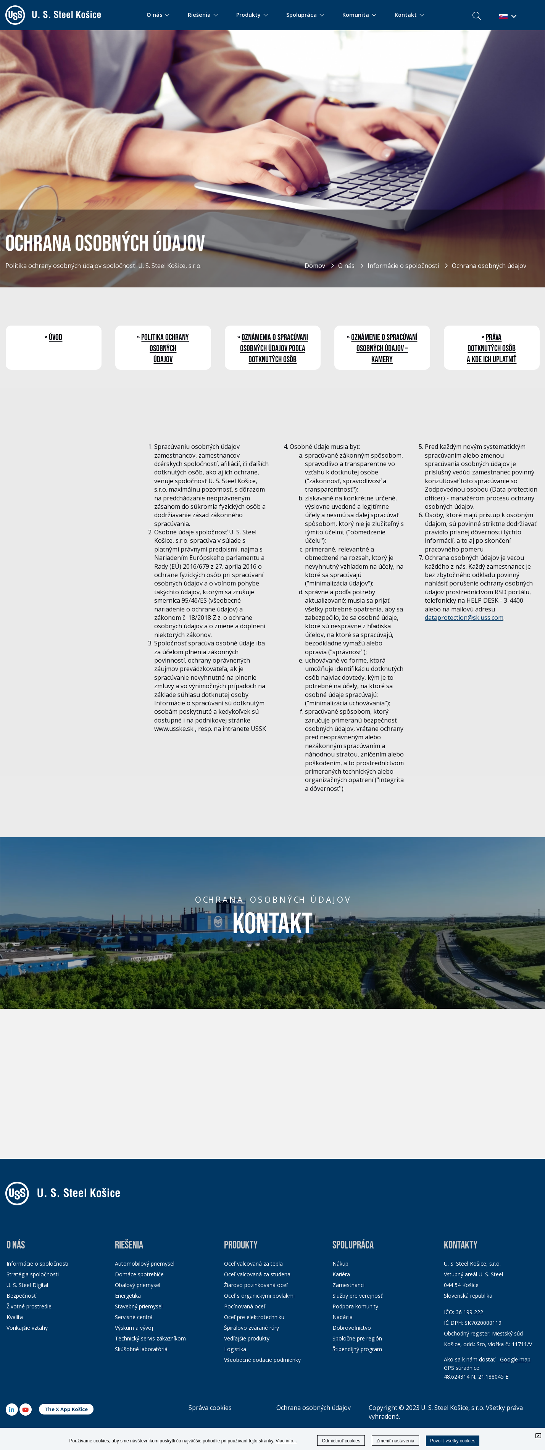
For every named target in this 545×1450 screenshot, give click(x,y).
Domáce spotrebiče (139, 1274)
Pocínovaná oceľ (244, 1306)
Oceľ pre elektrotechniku (254, 1317)
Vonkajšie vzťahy (27, 1327)
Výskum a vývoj (134, 1327)
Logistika (235, 1349)
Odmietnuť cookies (341, 1441)
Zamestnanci (348, 1285)
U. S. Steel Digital (27, 1285)
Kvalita (14, 1317)
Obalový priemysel (137, 1285)
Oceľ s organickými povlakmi (259, 1295)
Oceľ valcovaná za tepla (253, 1263)
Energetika (128, 1295)
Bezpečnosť (21, 1295)
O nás (346, 265)
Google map (515, 1359)
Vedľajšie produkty (246, 1338)
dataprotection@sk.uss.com (464, 617)
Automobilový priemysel (144, 1263)
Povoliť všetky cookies (453, 1441)
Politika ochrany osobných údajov (165, 348)
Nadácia (342, 1317)
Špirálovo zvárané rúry (251, 1327)
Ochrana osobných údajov (489, 265)
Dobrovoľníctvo (351, 1327)
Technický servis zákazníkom (150, 1338)
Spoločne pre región (357, 1338)
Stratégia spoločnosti (32, 1274)
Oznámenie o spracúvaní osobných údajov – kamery (384, 348)
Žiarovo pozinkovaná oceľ (256, 1285)
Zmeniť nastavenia (395, 1441)
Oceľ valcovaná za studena (257, 1274)
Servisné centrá (134, 1317)
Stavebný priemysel (139, 1306)
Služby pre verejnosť (357, 1295)
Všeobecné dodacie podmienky (262, 1359)
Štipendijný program (357, 1349)
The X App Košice (66, 1409)
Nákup (340, 1263)
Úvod (55, 337)
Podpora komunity (355, 1306)
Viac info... (286, 1441)
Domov (315, 265)
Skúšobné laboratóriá (141, 1349)
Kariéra (341, 1274)
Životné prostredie (29, 1306)
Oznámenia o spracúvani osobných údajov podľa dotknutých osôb (274, 348)
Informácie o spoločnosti (403, 265)
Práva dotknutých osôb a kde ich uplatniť (491, 348)
